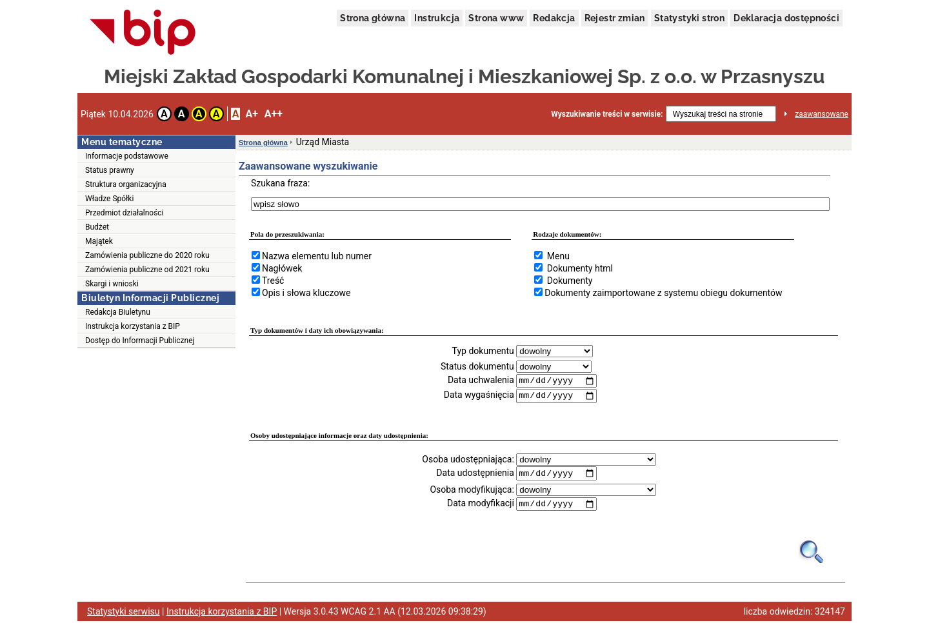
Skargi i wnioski (112, 283)
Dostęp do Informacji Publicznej (139, 340)
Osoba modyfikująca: (472, 491)
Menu (558, 256)
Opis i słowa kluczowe (306, 293)
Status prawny (109, 170)
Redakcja (554, 18)
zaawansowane (821, 114)
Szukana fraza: (280, 183)
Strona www (496, 18)
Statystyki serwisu (123, 613)
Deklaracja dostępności (786, 18)
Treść (273, 280)
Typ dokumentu (483, 351)
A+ (251, 114)
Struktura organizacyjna (125, 184)
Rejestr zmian (614, 18)
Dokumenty (570, 280)
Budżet (97, 227)
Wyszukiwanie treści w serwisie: (607, 114)
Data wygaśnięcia (479, 396)
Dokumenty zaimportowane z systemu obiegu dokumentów (663, 293)
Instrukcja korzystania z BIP (132, 326)
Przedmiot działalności (124, 212)
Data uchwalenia (481, 380)
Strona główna (372, 18)
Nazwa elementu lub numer (317, 256)
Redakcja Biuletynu (117, 312)
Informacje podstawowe (126, 156)
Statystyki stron (689, 18)
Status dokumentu (477, 366)
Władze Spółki (109, 198)
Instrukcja (436, 18)
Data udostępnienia (475, 474)
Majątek (99, 241)
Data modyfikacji (480, 505)
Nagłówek (282, 268)
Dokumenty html (580, 268)
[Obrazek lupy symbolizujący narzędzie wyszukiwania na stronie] (812, 553)
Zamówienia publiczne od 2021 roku (147, 269)
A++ (274, 114)
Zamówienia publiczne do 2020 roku (147, 255)
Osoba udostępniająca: (468, 460)
